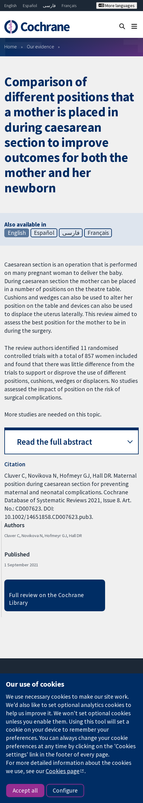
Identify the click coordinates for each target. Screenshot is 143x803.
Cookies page (63, 771)
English (10, 5)
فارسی (49, 5)
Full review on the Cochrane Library (46, 598)
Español (30, 5)
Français (69, 5)
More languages (117, 5)
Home (10, 46)
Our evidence (40, 46)
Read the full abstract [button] (54, 442)
